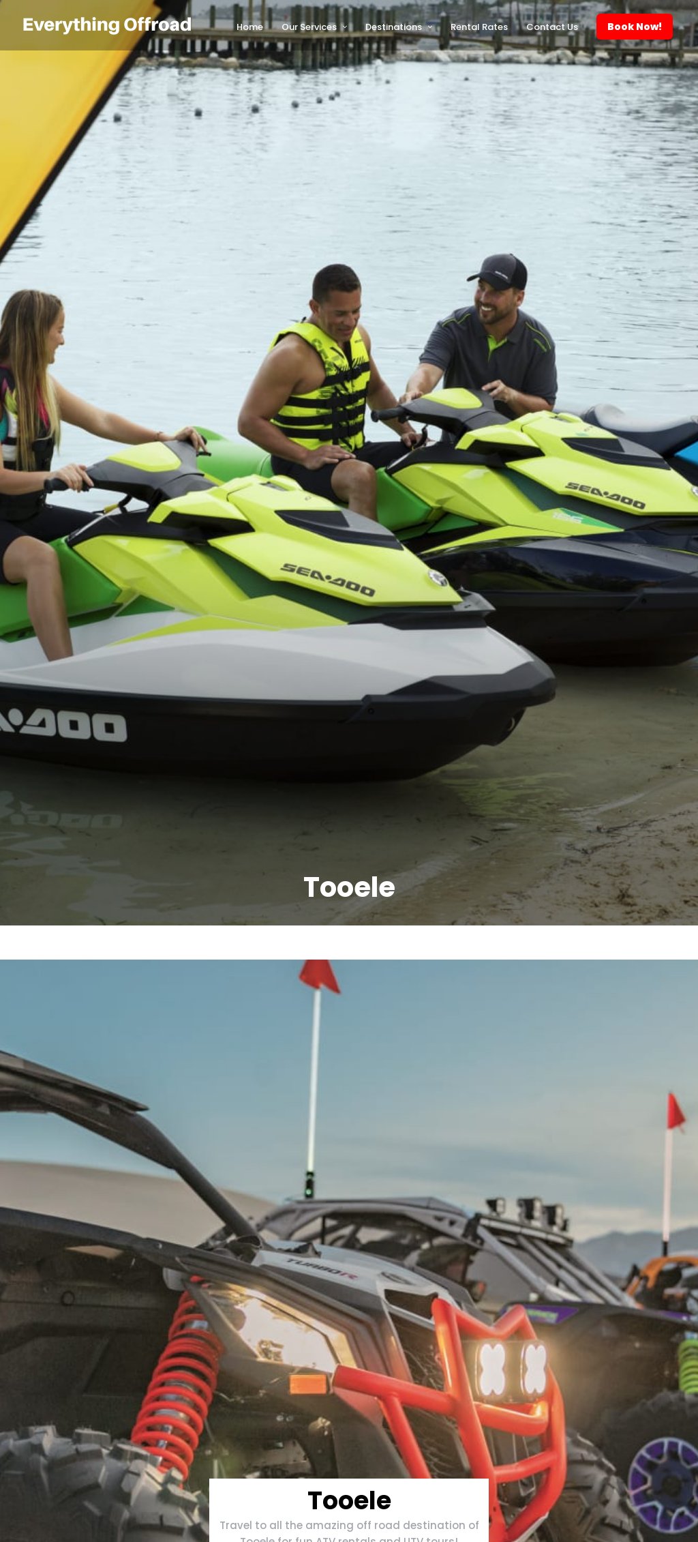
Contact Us (552, 26)
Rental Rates (479, 26)
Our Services (309, 26)
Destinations (393, 26)
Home (250, 26)
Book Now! (634, 26)
